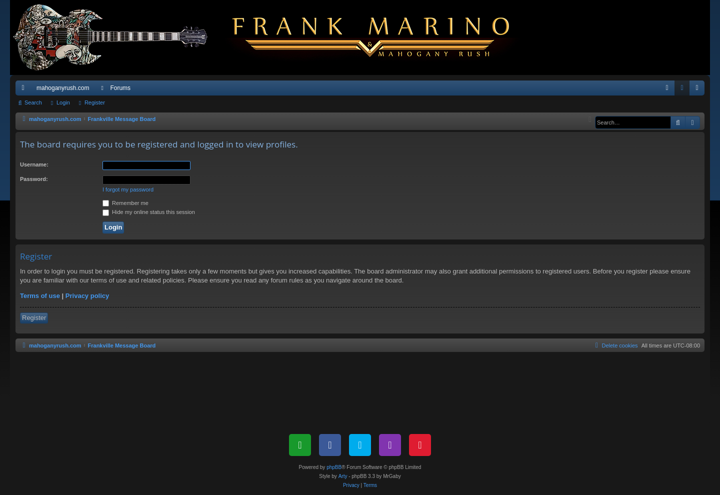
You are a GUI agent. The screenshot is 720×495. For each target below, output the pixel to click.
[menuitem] (667, 88)
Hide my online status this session (148, 212)
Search (33, 103)
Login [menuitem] (684, 90)
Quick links (25, 90)
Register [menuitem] (699, 90)
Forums (120, 88)
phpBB (334, 467)
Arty (343, 476)
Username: (34, 165)
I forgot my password (128, 189)
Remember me (125, 203)
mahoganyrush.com (62, 88)
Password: (34, 179)
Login (63, 103)
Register (94, 103)
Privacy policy (87, 296)
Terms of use (40, 296)
